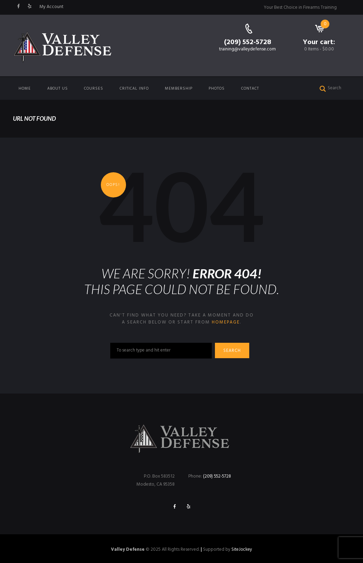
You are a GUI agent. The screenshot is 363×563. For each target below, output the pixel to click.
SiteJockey (241, 550)
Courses (93, 88)
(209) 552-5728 (247, 42)
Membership (179, 88)
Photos (217, 88)
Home (25, 88)
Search (233, 351)
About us (57, 88)
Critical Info (134, 88)
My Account (51, 7)
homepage (226, 322)
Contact (250, 88)
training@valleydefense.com (247, 49)
